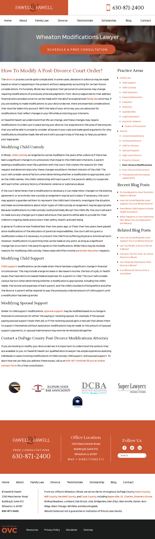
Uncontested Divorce (133, 135)
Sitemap (88, 529)
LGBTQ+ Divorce (130, 145)
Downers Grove (143, 496)
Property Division (131, 160)
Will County (50, 496)
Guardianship (129, 111)
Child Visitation (129, 92)
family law (92, 98)
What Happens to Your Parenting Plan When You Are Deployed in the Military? (137, 220)
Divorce (63, 20)
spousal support (53, 311)
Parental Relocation (132, 97)
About (23, 20)
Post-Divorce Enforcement (136, 169)
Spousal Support (130, 150)
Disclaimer (72, 529)
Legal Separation (130, 116)
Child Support (129, 82)
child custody (20, 155)
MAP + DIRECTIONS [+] (86, 459)
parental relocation (87, 250)
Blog (128, 20)
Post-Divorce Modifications (137, 164)
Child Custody (129, 87)
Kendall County (67, 496)
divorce (10, 79)
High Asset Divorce (131, 155)
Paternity (127, 106)
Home (8, 20)
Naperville (113, 496)
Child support (9, 266)
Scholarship (109, 20)
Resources (32, 529)
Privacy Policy (52, 529)
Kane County (142, 491)
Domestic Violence (131, 121)
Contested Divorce (131, 140)
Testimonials (85, 20)
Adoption (127, 102)
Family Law (42, 20)
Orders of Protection (135, 126)
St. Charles (126, 496)
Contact (145, 20)
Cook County (88, 496)
